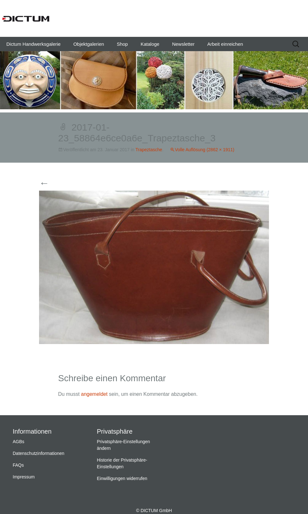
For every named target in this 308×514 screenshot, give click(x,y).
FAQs (18, 465)
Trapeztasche (149, 149)
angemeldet (94, 394)
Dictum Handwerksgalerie (33, 44)
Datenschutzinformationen (38, 453)
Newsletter (183, 44)
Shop (122, 44)
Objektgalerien (88, 44)
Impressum (24, 476)
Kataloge (150, 44)
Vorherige (55, 183)
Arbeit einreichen (225, 44)
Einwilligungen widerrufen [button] (122, 478)
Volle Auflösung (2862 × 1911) (204, 149)
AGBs (18, 441)
